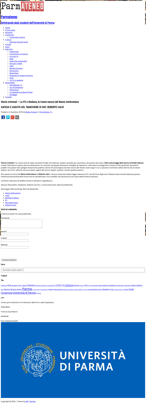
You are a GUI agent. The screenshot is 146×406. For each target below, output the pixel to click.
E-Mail (3, 240)
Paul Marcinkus (11, 202)
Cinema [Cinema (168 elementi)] (30, 286)
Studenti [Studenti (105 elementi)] (105, 291)
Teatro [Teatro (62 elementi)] (112, 291)
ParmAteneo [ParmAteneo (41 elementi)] (44, 291)
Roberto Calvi (10, 205)
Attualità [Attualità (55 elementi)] (14, 287)
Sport (7, 47)
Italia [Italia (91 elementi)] (133, 287)
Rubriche (9, 49)
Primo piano (10, 30)
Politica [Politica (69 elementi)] (50, 291)
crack (7, 195)
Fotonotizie (14, 90)
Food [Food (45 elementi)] (89, 287)
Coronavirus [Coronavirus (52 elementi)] (51, 287)
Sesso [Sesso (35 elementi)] (86, 291)
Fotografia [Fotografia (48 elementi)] (95, 287)
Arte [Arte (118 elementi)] (9, 287)
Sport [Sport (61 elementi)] (100, 291)
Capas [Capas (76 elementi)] (24, 287)
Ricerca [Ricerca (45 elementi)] (65, 291)
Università (9, 35)
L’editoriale (14, 51)
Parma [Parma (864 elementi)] (27, 290)
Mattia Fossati (31, 112)
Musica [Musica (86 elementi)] (13, 291)
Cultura (8, 39)
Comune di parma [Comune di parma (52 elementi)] (40, 287)
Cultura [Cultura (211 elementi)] (69, 286)
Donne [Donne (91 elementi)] (76, 287)
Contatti (8, 97)
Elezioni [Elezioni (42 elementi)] (81, 287)
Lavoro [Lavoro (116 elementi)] (139, 287)
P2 (6, 200)
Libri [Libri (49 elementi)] (2, 291)
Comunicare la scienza (19, 54)
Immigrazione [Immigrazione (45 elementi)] (120, 287)
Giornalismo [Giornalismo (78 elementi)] (103, 287)
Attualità (8, 32)
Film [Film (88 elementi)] (86, 287)
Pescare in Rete (16, 63)
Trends (8, 44)
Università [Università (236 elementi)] (6, 294)
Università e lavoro (17, 37)
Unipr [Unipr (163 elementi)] (131, 290)
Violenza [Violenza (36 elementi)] (38, 295)
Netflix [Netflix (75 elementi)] (19, 291)
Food (11, 66)
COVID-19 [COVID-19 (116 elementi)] (59, 287)
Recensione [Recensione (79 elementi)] (58, 291)
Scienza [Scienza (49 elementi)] (70, 291)
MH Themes (31, 403)
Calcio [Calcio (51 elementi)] (19, 287)
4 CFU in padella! (16, 80)
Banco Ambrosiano (12, 193)
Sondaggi (13, 94)
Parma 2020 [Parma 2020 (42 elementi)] (36, 291)
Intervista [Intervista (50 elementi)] (128, 287)
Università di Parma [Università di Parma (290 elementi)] (24, 294)
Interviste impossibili (18, 61)
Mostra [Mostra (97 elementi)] (7, 291)
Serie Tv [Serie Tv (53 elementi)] (81, 291)
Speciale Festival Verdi (19, 42)
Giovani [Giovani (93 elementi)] (112, 287)
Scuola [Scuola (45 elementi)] (76, 291)
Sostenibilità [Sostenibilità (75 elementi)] (93, 291)
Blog (11, 59)
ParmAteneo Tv (16, 85)
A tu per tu (14, 56)
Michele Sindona (12, 198)
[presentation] (17, 256)
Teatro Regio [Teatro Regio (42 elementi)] (119, 291)
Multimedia (10, 83)
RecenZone (14, 73)
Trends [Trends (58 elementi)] (125, 291)
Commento (5, 218)
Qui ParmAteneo (16, 87)
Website (4, 246)
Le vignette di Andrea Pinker (21, 92)
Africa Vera (14, 71)
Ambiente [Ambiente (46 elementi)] (4, 287)
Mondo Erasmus (16, 68)
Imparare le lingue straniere (21, 75)
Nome (3, 233)
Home (7, 28)
